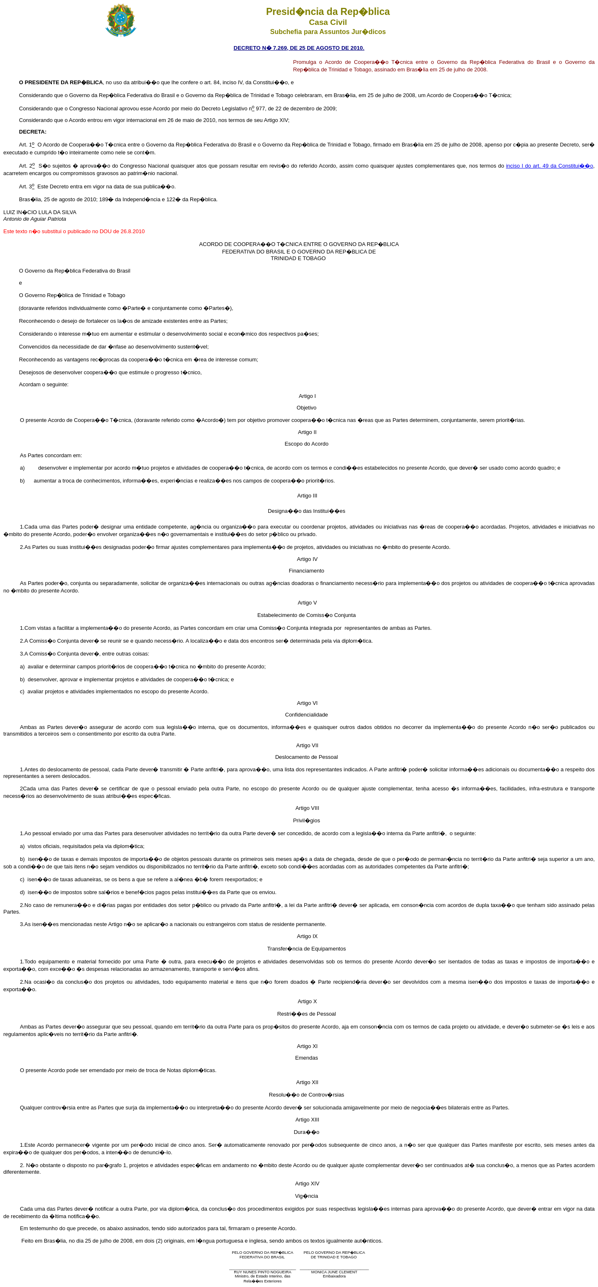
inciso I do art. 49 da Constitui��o (549, 166)
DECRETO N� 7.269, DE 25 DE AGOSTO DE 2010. (299, 48)
